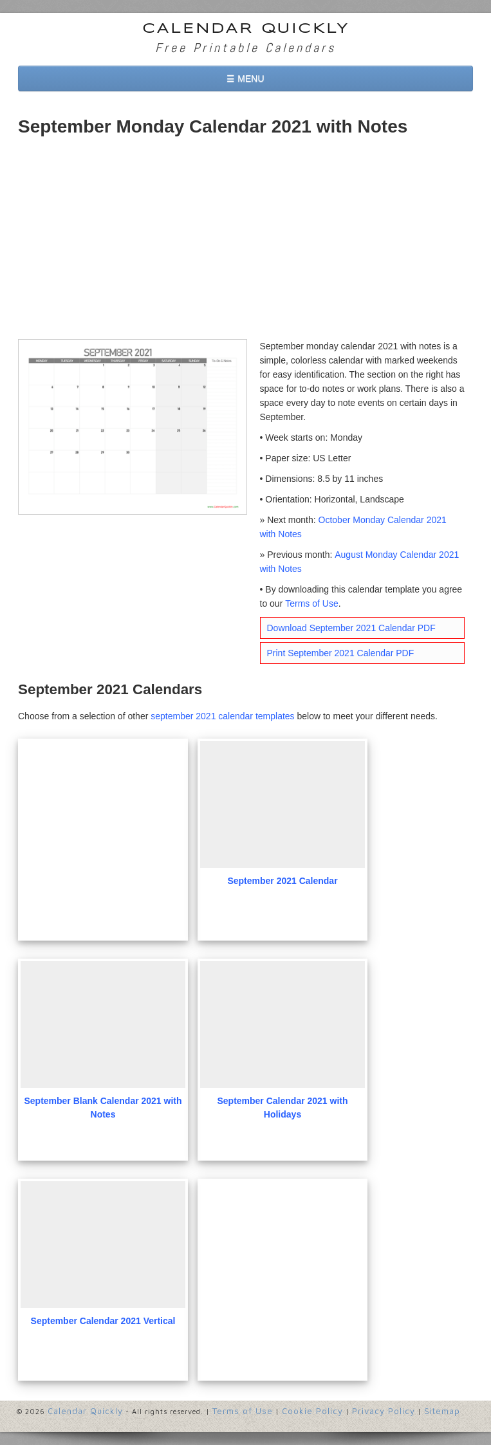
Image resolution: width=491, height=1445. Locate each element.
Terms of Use (311, 603)
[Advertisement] (245, 242)
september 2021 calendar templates (222, 716)
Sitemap (442, 1411)
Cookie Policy (312, 1411)
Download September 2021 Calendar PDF (351, 628)
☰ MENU (245, 78)
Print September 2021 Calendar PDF (340, 653)
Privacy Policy (383, 1411)
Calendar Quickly (245, 29)
